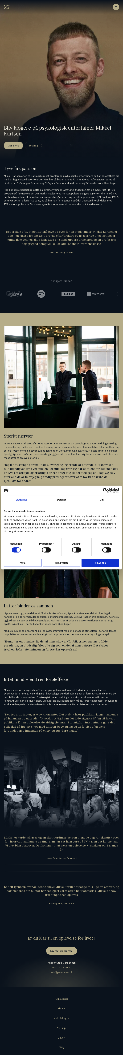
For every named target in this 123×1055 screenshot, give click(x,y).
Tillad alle (100, 562)
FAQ (61, 1047)
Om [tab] (102, 499)
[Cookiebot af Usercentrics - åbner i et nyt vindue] (105, 490)
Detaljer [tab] (61, 499)
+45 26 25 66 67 (61, 967)
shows (16, 443)
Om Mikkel (61, 998)
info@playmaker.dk (62, 972)
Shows (61, 1008)
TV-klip (61, 1027)
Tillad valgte (61, 562)
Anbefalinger (61, 1018)
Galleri (61, 1037)
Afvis (22, 562)
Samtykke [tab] (21, 499)
